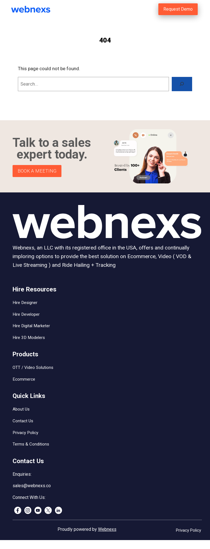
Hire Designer (25, 302)
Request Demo (178, 9)
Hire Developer (26, 314)
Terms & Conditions (31, 444)
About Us (21, 409)
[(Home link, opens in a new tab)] (38, 9)
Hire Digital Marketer (31, 325)
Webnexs (107, 529)
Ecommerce (24, 379)
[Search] (182, 84)
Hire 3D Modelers (29, 337)
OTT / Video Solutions (33, 367)
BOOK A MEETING (37, 171)
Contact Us (23, 420)
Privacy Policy (25, 432)
